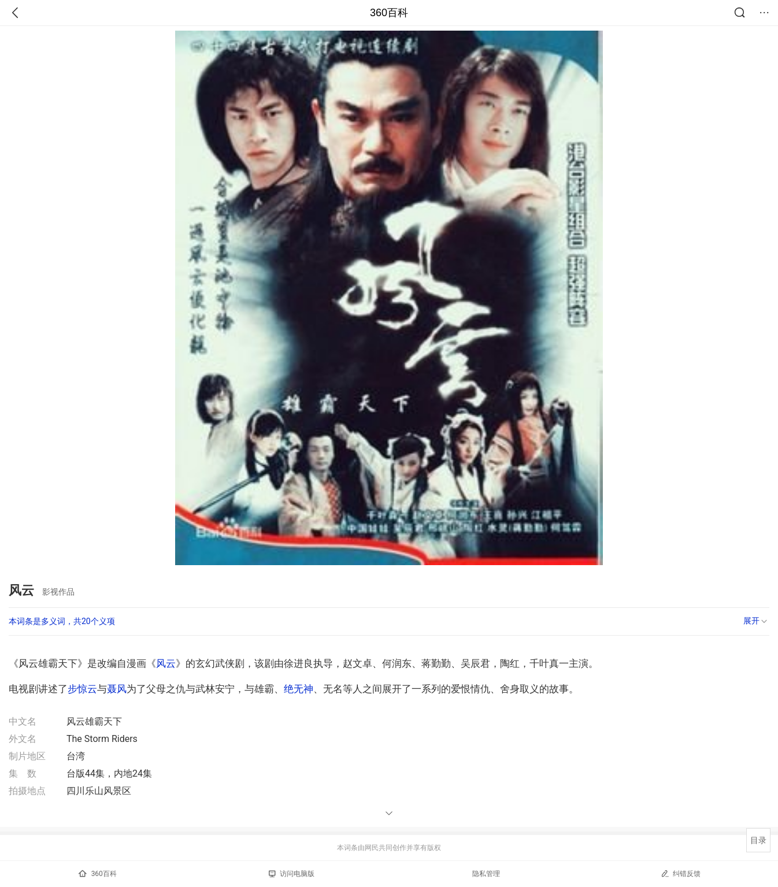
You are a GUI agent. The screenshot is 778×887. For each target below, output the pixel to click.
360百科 (389, 12)
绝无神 (298, 689)
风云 (166, 663)
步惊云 (82, 689)
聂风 (117, 689)
